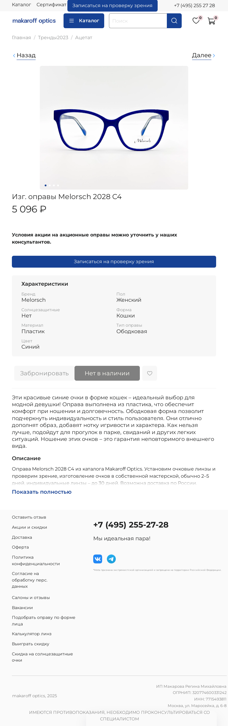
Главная (21, 37)
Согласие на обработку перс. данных (30, 580)
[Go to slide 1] (46, 185)
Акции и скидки (29, 527)
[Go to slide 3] (54, 185)
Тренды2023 (53, 37)
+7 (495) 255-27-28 (131, 525)
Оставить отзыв (29, 517)
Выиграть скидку (30, 643)
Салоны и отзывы (31, 597)
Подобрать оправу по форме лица (43, 621)
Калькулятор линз (31, 633)
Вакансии (22, 607)
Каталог (21, 4)
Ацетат (83, 37)
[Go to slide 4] (58, 185)
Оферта (20, 547)
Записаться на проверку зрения (114, 261)
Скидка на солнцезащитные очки (42, 657)
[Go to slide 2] (50, 185)
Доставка (22, 537)
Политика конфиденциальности (36, 560)
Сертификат (51, 4)
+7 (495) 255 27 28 (194, 5)
